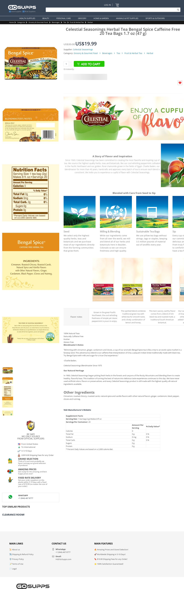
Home (11, 22)
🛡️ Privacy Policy (16, 559)
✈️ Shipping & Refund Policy (21, 554)
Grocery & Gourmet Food (38, 22)
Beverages (56, 22)
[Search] (112, 10)
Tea (64, 22)
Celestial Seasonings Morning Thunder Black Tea (161, 304)
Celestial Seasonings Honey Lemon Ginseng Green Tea (132, 304)
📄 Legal (13, 568)
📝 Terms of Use (16, 564)
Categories (21, 22)
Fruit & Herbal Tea (77, 22)
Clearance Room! (13, 514)
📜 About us (14, 549)
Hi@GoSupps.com (63, 559)
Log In (107, 4)
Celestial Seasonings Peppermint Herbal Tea (103, 304)
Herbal (90, 22)
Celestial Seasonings (83, 49)
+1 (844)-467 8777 (25, 498)
